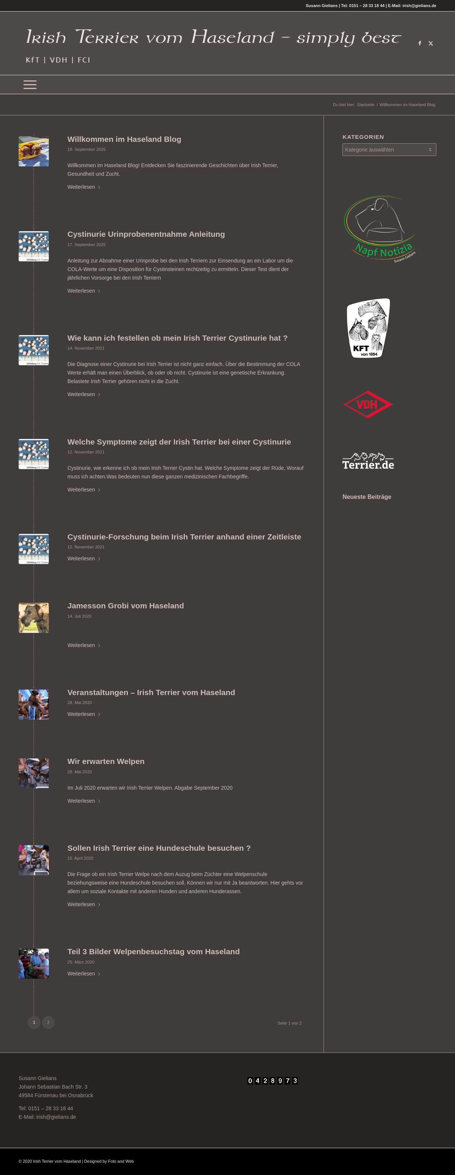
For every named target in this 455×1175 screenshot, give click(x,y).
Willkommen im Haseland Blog (124, 139)
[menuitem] (30, 84)
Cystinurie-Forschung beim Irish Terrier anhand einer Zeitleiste (184, 536)
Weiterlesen (84, 187)
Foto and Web (121, 1161)
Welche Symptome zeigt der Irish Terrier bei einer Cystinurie (179, 441)
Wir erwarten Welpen (106, 761)
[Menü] (30, 84)
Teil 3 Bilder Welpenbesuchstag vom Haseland (153, 951)
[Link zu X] (430, 43)
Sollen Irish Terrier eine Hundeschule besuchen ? (159, 848)
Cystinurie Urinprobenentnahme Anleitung (146, 234)
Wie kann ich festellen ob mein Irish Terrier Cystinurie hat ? (177, 338)
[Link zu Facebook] (419, 43)
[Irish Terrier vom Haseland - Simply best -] (213, 43)
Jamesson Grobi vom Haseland (125, 605)
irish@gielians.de (56, 1117)
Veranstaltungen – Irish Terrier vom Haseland (151, 692)
